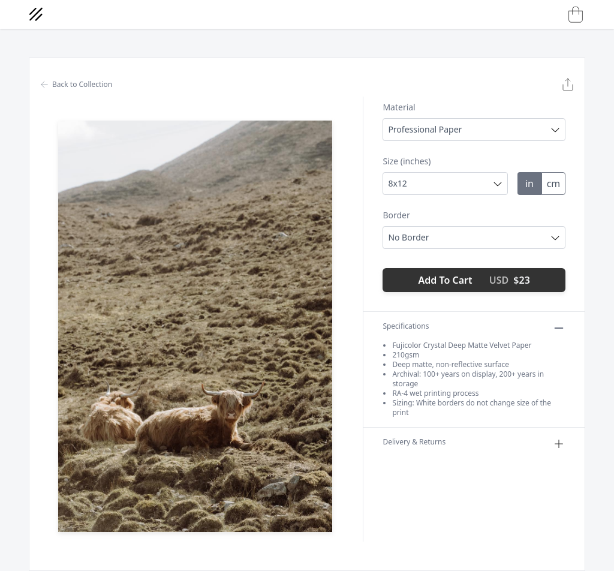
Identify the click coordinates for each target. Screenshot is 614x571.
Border (396, 215)
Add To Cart (474, 280)
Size (407, 161)
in (529, 183)
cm (554, 183)
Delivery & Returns (474, 443)
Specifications (474, 328)
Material (399, 107)
